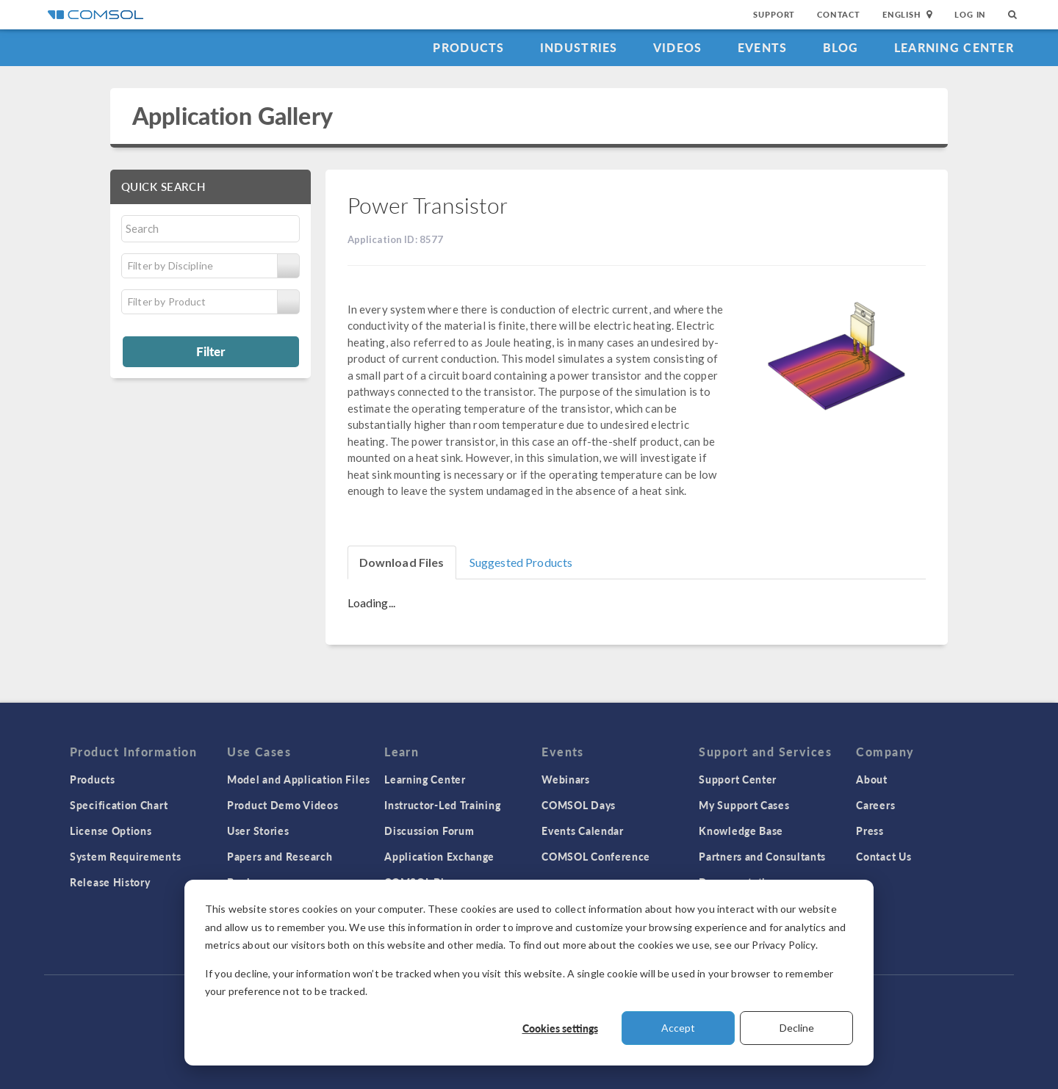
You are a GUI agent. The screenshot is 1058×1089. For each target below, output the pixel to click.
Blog (841, 47)
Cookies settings (560, 1028)
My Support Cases (744, 804)
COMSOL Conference (595, 856)
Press (870, 830)
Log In (970, 14)
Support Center (738, 779)
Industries (579, 47)
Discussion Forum (429, 830)
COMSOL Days (578, 804)
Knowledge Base (741, 830)
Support (774, 14)
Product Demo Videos (282, 804)
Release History (110, 882)
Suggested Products (521, 562)
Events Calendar (582, 830)
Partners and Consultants (762, 856)
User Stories (258, 830)
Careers (875, 804)
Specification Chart (119, 804)
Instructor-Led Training (442, 804)
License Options (111, 830)
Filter (210, 351)
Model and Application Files (298, 779)
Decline (797, 1027)
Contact (838, 14)
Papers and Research (279, 856)
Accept (678, 1027)
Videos (677, 47)
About (872, 779)
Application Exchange (439, 856)
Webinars (565, 779)
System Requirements (125, 856)
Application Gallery (232, 116)
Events (763, 47)
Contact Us (883, 856)
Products (468, 47)
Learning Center (954, 47)
